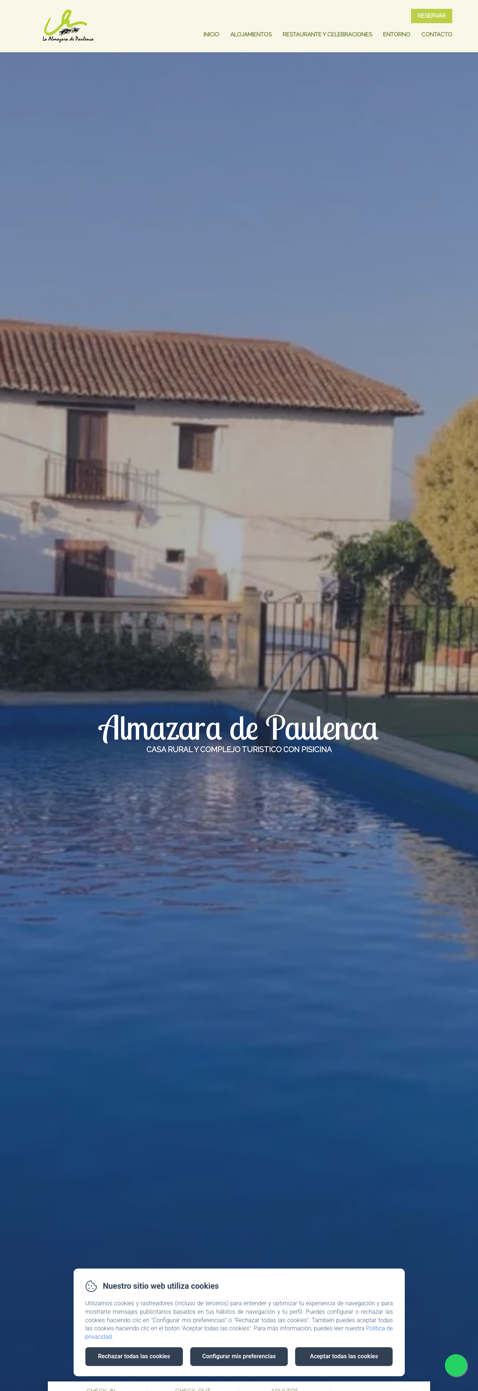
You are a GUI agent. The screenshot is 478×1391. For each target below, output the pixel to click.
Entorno (396, 34)
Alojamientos (251, 34)
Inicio (211, 34)
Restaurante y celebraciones (327, 34)
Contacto (436, 34)
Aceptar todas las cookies (344, 1356)
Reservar (432, 16)
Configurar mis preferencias (239, 1356)
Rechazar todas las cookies (134, 1356)
